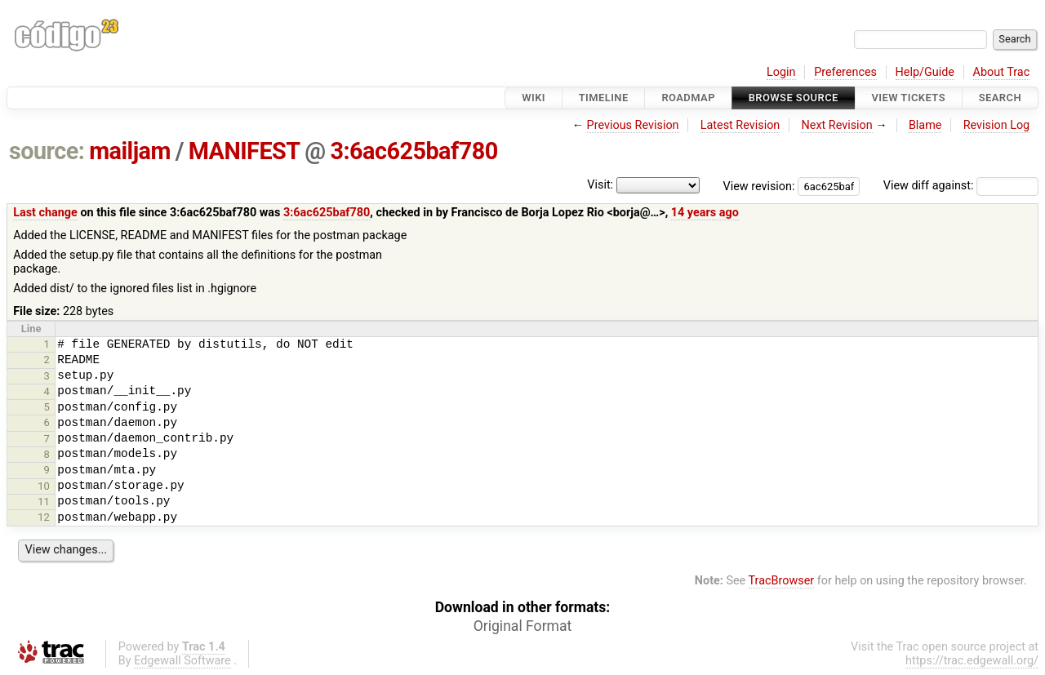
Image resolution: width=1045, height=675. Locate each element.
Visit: (600, 185)
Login (781, 72)
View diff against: (960, 186)
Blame (925, 125)
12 (44, 517)
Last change (45, 213)
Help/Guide (925, 72)
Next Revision (836, 125)
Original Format (523, 626)
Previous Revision (633, 125)
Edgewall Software (182, 661)
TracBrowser (782, 581)
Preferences (845, 72)
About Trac (1001, 72)
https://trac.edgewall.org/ (971, 661)
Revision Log (996, 125)
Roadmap (688, 97)
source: (47, 151)
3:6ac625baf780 (413, 151)
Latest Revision (740, 125)
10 (44, 486)
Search (1000, 97)
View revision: (759, 186)
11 (44, 501)
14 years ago (705, 213)
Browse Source (793, 97)
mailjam (130, 151)
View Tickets (908, 97)
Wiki (533, 97)
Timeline (604, 97)
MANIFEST (244, 151)
